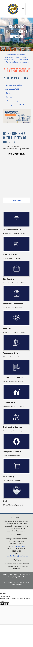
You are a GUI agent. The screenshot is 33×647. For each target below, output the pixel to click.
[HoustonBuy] (17, 466)
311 (9, 574)
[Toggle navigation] (23, 9)
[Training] (17, 318)
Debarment (24, 59)
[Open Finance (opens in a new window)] (17, 392)
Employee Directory (10, 59)
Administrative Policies (12, 57)
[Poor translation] (6, 603)
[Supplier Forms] (17, 244)
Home (5, 574)
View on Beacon (16, 200)
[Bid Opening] (17, 268)
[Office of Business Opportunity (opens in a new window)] (17, 490)
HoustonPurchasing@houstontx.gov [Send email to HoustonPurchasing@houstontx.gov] (16, 556)
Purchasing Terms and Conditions (17, 62)
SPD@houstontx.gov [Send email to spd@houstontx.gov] (18, 546)
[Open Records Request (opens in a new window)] (17, 367)
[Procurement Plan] (17, 342)
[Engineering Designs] (17, 416)
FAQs (28, 574)
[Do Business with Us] (17, 219)
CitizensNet (22, 577)
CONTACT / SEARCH (18, 574)
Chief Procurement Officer (16, 55)
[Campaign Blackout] (17, 441)
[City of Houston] (12, 9)
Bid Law (25, 57)
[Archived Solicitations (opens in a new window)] (17, 293)
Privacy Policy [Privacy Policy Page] (12, 577)
